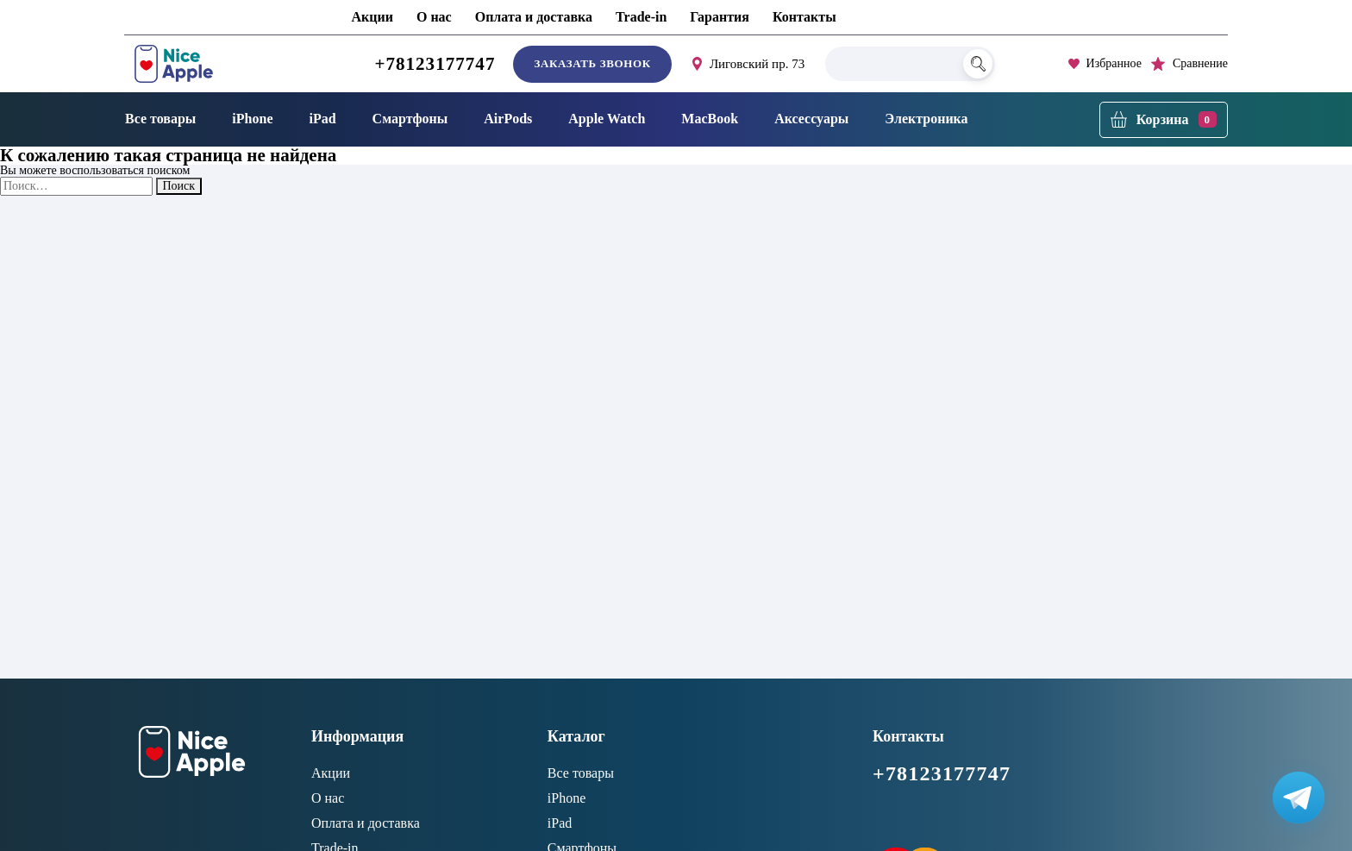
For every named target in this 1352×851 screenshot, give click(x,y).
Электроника (926, 118)
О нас (434, 16)
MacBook (709, 118)
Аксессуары (811, 118)
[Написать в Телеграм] (1298, 797)
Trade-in (641, 16)
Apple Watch (606, 118)
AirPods (508, 118)
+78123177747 (434, 63)
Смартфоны (410, 118)
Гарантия (719, 16)
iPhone (252, 118)
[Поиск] (977, 63)
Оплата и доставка (533, 16)
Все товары (160, 118)
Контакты (804, 16)
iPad (322, 118)
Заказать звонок (592, 63)
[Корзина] (1163, 120)
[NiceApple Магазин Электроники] (213, 64)
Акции (372, 16)
